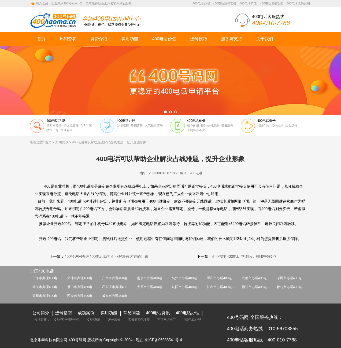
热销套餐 (67, 39)
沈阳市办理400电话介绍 (189, 287)
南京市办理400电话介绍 (154, 278)
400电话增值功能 (271, 3)
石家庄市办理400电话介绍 (121, 287)
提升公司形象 (210, 125)
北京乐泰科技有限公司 (48, 340)
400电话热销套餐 (224, 3)
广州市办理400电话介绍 (119, 278)
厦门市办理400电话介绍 (84, 287)
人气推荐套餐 (154, 125)
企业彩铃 (66, 130)
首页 (41, 39)
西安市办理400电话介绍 (84, 296)
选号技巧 (198, 39)
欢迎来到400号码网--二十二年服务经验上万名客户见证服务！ (92, 3)
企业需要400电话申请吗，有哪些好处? (244, 257)
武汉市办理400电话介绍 (49, 287)
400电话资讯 (158, 313)
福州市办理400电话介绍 (259, 287)
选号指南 (63, 313)
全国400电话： (44, 271)
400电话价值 (248, 3)
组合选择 (291, 125)
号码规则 (277, 125)
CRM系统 (93, 319)
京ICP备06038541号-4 (163, 340)
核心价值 (193, 125)
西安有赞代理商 (139, 319)
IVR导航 (86, 125)
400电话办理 (201, 3)
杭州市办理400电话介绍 (189, 278)
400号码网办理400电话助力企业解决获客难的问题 (106, 257)
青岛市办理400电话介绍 (294, 287)
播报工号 (52, 130)
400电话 (217, 186)
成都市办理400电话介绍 (259, 278)
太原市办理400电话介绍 (154, 287)
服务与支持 (231, 39)
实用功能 (129, 39)
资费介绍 (98, 39)
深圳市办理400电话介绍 (294, 278)
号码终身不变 (196, 130)
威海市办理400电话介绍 (119, 296)
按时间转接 (54, 125)
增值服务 (227, 125)
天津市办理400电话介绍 (84, 278)
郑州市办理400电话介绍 (49, 296)
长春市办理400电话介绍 (224, 287)
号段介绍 (263, 125)
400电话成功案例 (298, 3)
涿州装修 (114, 319)
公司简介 (40, 313)
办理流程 (123, 125)
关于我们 (264, 39)
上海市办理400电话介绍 (49, 278)
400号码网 (77, 340)
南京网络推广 (166, 319)
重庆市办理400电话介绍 (224, 278)
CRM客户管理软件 (67, 319)
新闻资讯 (61, 142)
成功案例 (86, 313)
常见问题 (131, 313)
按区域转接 (71, 125)
